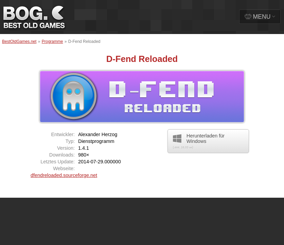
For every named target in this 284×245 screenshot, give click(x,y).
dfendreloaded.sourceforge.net (64, 175)
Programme (52, 41)
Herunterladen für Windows (199, 141)
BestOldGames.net (19, 41)
